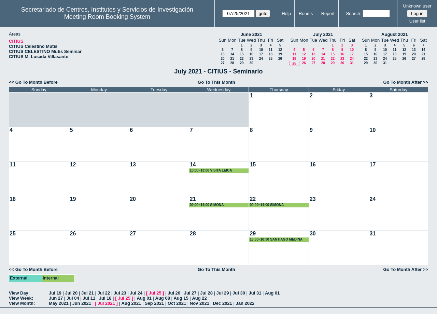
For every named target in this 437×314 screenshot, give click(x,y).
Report (328, 13)
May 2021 (59, 303)
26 (280, 58)
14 (232, 54)
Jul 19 (55, 293)
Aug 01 (272, 293)
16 (251, 54)
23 (251, 58)
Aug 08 (162, 298)
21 (232, 58)
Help (286, 13)
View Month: (22, 303)
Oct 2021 (177, 303)
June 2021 (251, 34)
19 (280, 54)
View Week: (21, 298)
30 (251, 63)
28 (232, 63)
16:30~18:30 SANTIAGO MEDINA (276, 239)
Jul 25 (155, 293)
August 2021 (394, 34)
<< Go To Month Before (33, 82)
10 (261, 50)
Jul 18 (105, 298)
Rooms (306, 13)
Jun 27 (56, 298)
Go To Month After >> (405, 82)
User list (417, 21)
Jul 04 (73, 298)
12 (280, 50)
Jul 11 (89, 298)
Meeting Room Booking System (107, 16)
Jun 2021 (81, 303)
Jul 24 (136, 293)
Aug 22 (199, 298)
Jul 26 (174, 293)
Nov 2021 (199, 303)
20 (222, 58)
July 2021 (323, 34)
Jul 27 (190, 293)
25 (270, 58)
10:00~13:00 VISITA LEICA (211, 170)
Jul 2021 (106, 303)
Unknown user (417, 6)
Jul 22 (103, 293)
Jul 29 (222, 293)
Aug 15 (180, 298)
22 (241, 58)
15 (241, 54)
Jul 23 (120, 293)
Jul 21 (87, 293)
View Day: (19, 293)
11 (270, 50)
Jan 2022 (245, 303)
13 (222, 54)
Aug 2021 (131, 303)
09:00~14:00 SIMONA (207, 205)
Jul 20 (71, 293)
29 (241, 63)
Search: (354, 13)
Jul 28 (206, 293)
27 (222, 63)
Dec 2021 (222, 303)
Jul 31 (255, 293)
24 (261, 58)
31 (352, 63)
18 (270, 54)
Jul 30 (238, 293)
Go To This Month (216, 82)
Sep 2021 (154, 303)
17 (261, 54)
